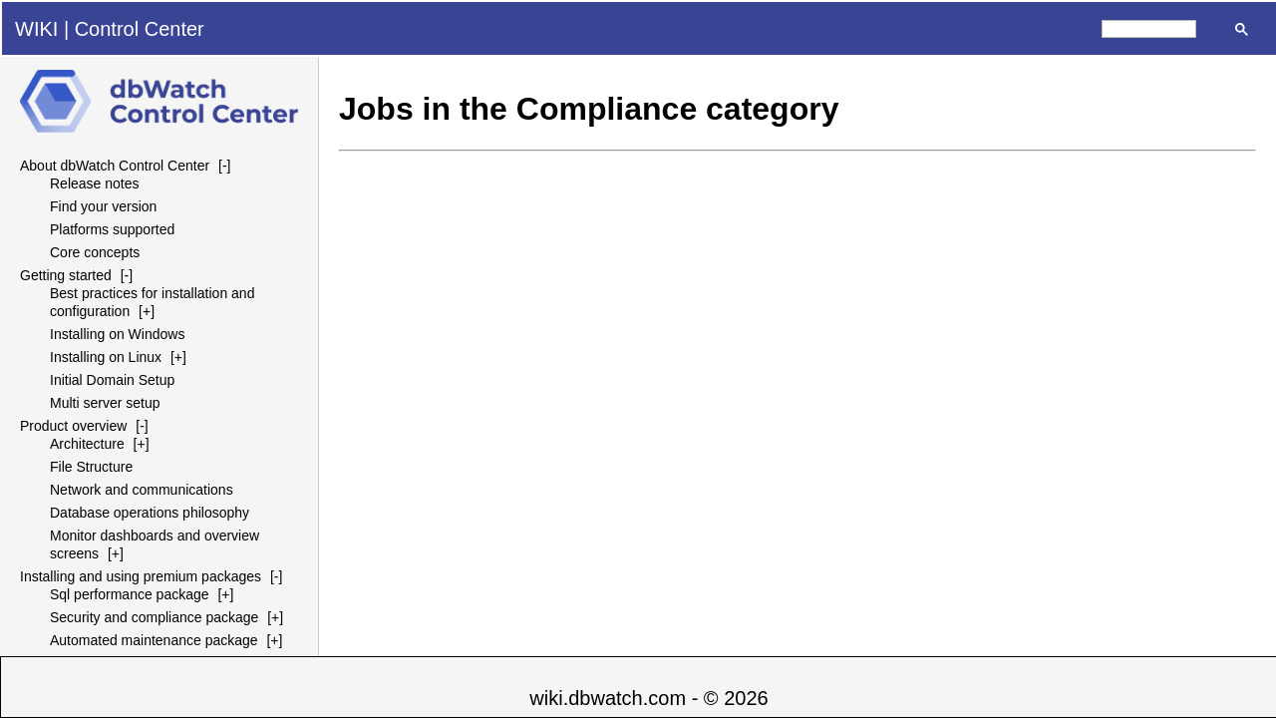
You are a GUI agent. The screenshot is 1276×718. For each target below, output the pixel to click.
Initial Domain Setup (112, 380)
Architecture (87, 444)
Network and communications (141, 490)
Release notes (95, 183)
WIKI (36, 29)
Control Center (139, 29)
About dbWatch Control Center (114, 166)
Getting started (66, 275)
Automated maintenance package (154, 640)
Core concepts (95, 252)
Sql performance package (129, 594)
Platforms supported (112, 229)
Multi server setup (105, 403)
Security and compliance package (154, 617)
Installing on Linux (105, 357)
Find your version (103, 206)
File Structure (91, 467)
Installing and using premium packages (140, 576)
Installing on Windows (117, 334)
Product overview (73, 426)
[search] (1149, 29)
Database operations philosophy (149, 513)
